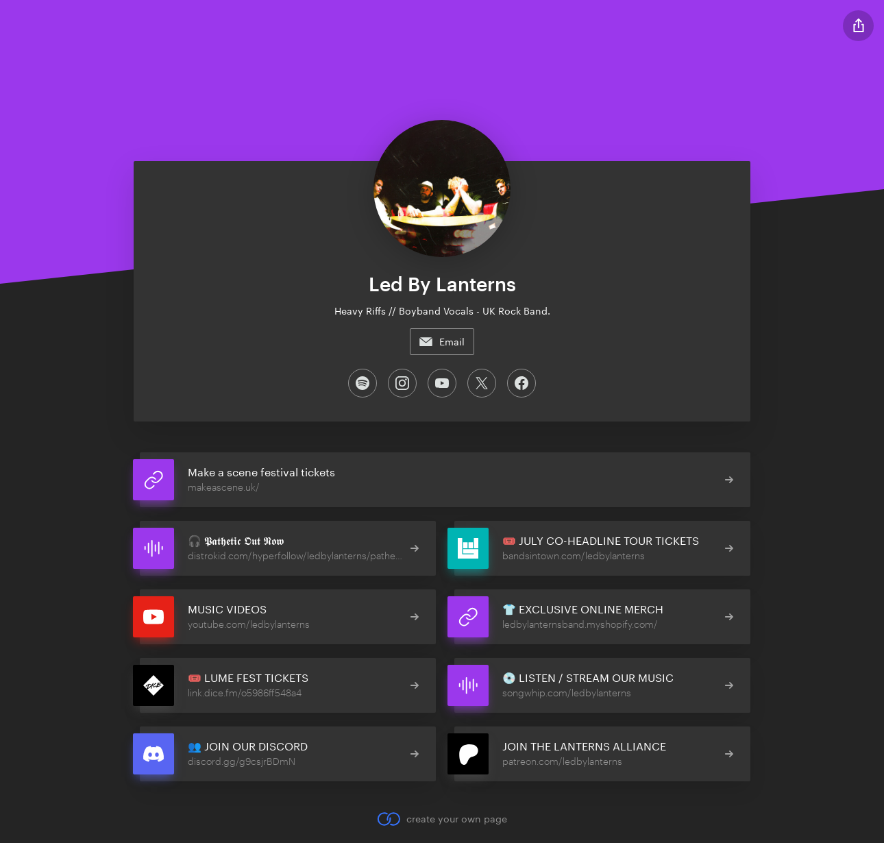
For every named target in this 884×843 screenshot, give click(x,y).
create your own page (441, 819)
